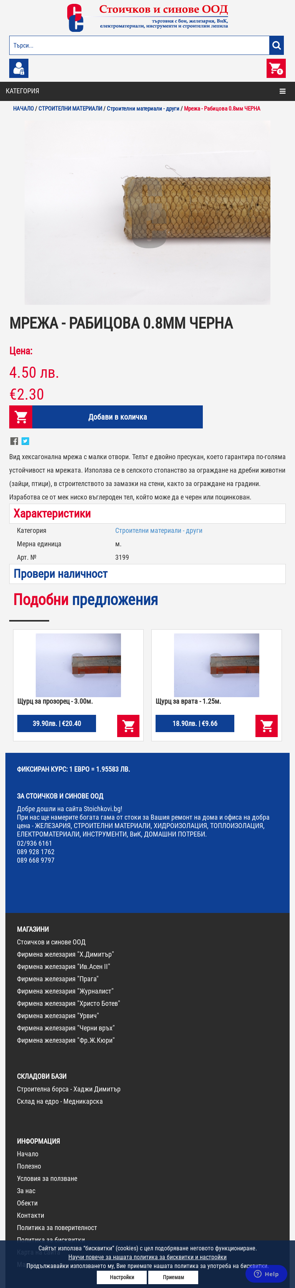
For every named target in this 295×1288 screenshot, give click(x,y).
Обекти (27, 1203)
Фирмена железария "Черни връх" (66, 1028)
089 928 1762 (36, 852)
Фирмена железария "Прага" (58, 979)
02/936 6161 (34, 843)
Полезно (29, 1166)
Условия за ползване (47, 1178)
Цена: (20, 351)
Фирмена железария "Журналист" (65, 991)
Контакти (30, 1215)
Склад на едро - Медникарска (60, 1101)
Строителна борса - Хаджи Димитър (69, 1089)
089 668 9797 (36, 860)
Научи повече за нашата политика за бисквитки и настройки (147, 1257)
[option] (147, 213)
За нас (26, 1191)
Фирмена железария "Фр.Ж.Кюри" (66, 1040)
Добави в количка (117, 417)
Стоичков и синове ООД (51, 942)
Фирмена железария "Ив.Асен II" (63, 966)
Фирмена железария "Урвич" (58, 1016)
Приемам (173, 1277)
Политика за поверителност (57, 1228)
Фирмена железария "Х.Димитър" (65, 954)
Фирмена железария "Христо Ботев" (68, 1003)
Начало (27, 1154)
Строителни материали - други (158, 530)
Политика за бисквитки (51, 1240)
